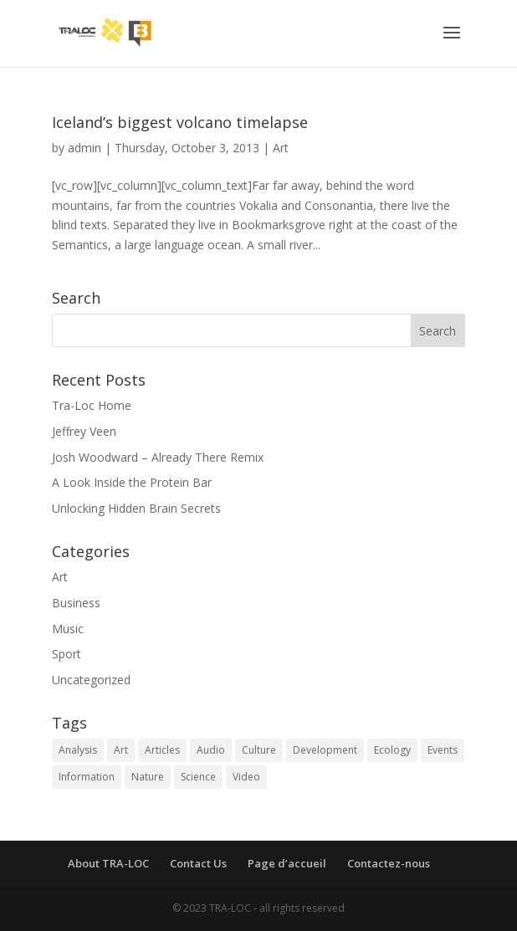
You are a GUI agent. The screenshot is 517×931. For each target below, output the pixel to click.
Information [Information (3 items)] (87, 777)
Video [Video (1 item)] (246, 777)
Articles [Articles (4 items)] (162, 750)
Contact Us (198, 863)
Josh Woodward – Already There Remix (158, 457)
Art (281, 148)
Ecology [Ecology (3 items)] (392, 750)
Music (68, 629)
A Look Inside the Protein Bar (132, 482)
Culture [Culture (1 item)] (259, 750)
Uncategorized (91, 680)
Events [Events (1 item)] (442, 750)
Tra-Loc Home (91, 405)
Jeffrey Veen (84, 431)
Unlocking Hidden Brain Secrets (136, 508)
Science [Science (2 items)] (198, 777)
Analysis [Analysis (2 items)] (78, 750)
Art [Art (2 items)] (121, 750)
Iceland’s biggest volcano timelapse (180, 122)
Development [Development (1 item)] (325, 750)
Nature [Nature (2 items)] (147, 777)
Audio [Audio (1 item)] (211, 750)
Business (76, 603)
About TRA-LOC (108, 863)
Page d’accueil (287, 863)
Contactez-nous (388, 863)
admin (84, 148)
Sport (66, 654)
